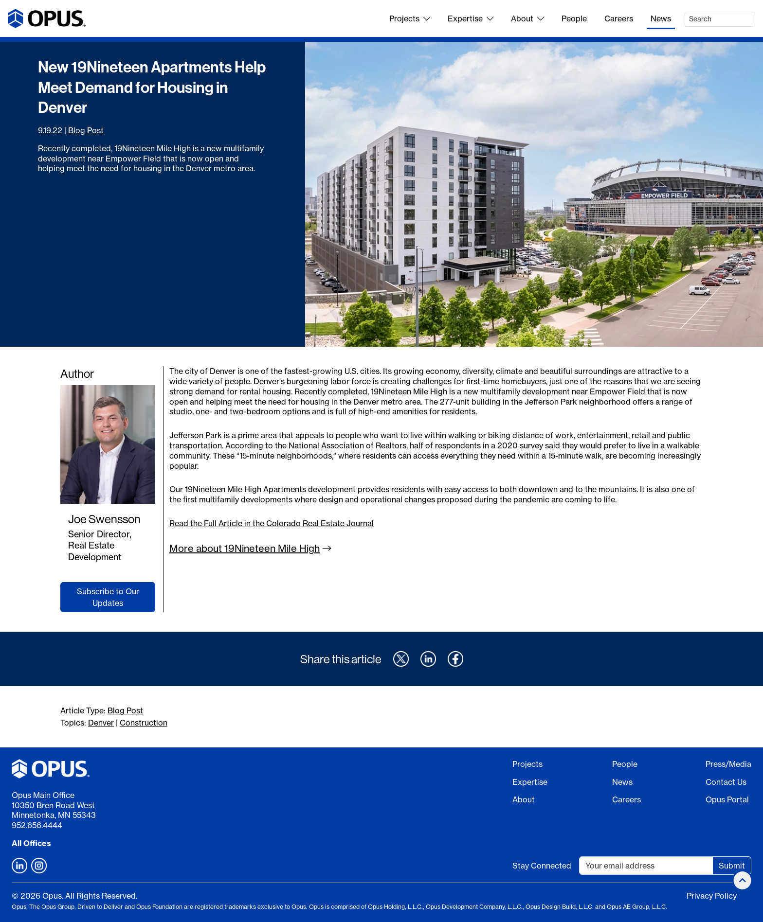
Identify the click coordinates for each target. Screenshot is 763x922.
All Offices (31, 843)
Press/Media (728, 764)
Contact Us (726, 782)
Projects (409, 18)
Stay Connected (541, 865)
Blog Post (86, 130)
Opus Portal (727, 799)
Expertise (470, 18)
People (574, 18)
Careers (618, 18)
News (661, 18)
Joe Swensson (104, 519)
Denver (101, 722)
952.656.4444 (37, 825)
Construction (143, 722)
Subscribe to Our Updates (108, 597)
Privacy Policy (712, 896)
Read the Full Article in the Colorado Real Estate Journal (271, 523)
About (527, 18)
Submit (732, 865)
